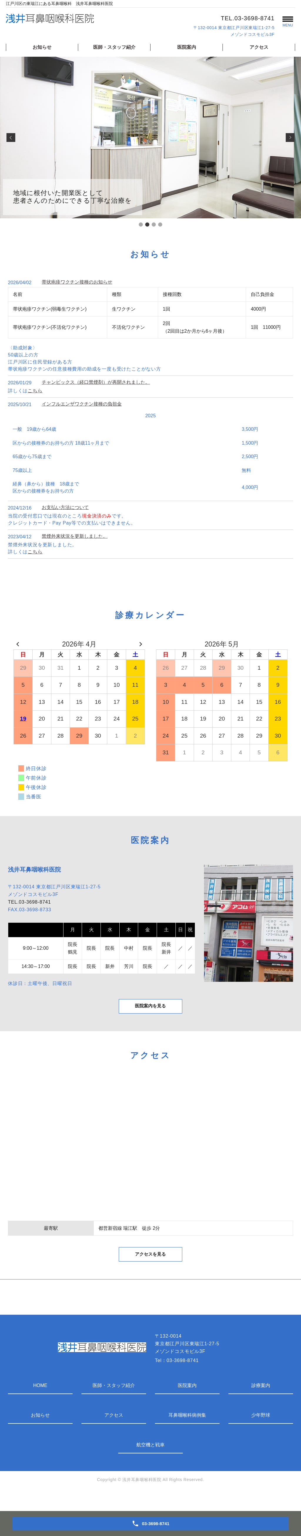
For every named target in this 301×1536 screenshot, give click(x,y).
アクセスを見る (150, 1271)
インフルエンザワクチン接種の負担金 (82, 403)
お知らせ (42, 47)
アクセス (259, 47)
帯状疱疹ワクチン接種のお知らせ (77, 281)
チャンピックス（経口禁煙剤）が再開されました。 (96, 382)
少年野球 (260, 1433)
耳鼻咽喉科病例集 (187, 1433)
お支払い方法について (65, 507)
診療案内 (260, 1403)
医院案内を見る (150, 1013)
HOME (40, 1403)
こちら (35, 390)
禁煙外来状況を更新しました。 (75, 536)
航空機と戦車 (150, 1463)
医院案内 (186, 47)
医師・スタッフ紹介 (114, 47)
